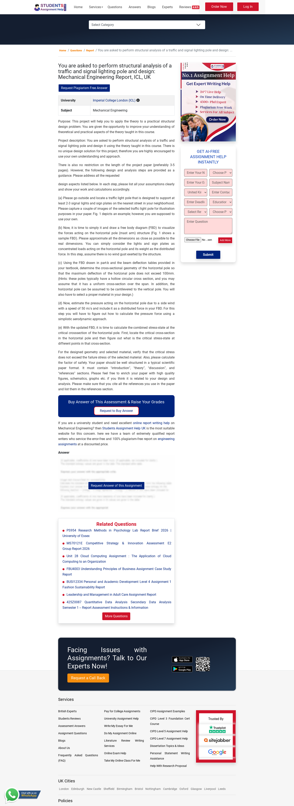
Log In (248, 7)
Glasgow (197, 789)
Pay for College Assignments (122, 711)
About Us (64, 748)
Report (90, 50)
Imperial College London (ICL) (114, 100)
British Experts (67, 711)
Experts (167, 7)
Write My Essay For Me (118, 726)
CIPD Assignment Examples (167, 711)
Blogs (151, 7)
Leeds (222, 789)
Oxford (183, 789)
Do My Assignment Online (120, 733)
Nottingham (153, 789)
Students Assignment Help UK (123, 428)
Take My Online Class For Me (122, 760)
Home (78, 7)
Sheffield (109, 789)
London (64, 789)
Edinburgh (77, 789)
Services (95, 7)
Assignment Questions (72, 733)
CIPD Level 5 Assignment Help (169, 731)
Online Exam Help (115, 753)
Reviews (189, 7)
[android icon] (182, 669)
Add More (225, 240)
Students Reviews (69, 718)
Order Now (219, 7)
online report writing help (151, 423)
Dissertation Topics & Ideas (167, 746)
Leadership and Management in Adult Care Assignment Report (111, 595)
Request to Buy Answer (116, 411)
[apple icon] (182, 659)
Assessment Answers (71, 726)
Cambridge (170, 789)
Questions (115, 7)
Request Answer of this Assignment (116, 485)
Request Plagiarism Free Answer (84, 88)
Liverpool (210, 789)
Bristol (139, 789)
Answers (135, 7)
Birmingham (124, 789)
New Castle (94, 789)
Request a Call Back (88, 678)
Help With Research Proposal (168, 765)
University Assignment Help (121, 718)
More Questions (116, 616)
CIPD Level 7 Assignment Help (169, 738)
